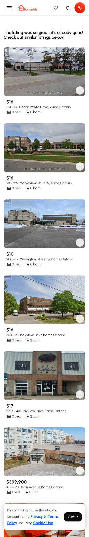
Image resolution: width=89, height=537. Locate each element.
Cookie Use (43, 523)
